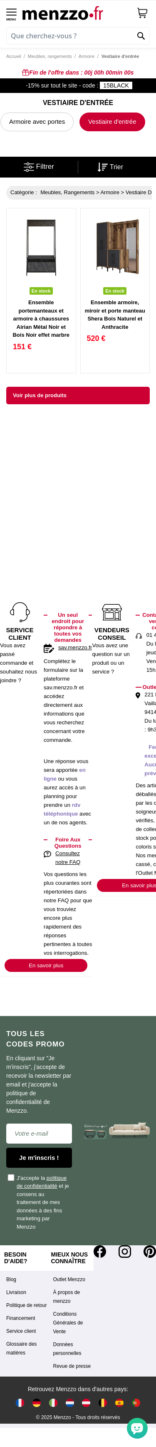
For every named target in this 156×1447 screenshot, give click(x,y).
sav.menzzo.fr (75, 647)
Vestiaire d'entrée (112, 121)
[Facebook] (100, 1251)
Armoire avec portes (37, 121)
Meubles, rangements (50, 56)
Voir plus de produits (40, 395)
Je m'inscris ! (39, 1157)
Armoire (87, 56)
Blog (11, 1279)
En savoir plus (46, 965)
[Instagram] (125, 1251)
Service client (21, 1331)
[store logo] (76, 13)
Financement (20, 1318)
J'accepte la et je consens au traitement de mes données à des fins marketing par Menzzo (38, 1202)
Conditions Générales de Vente (68, 1322)
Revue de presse (72, 1366)
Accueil (13, 56)
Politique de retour (26, 1305)
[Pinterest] (150, 1251)
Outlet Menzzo (69, 1279)
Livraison (16, 1292)
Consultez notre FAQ (67, 857)
